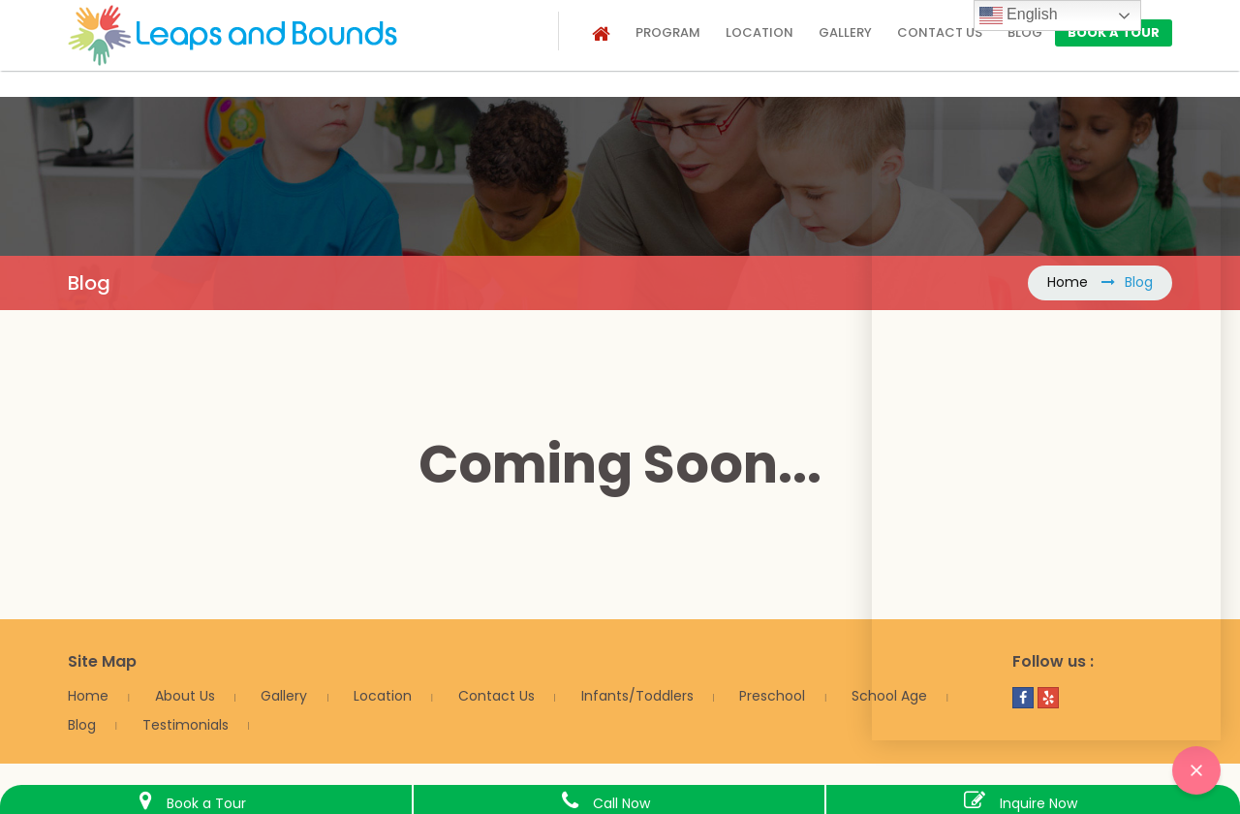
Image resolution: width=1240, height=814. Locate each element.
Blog (1025, 32)
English (1018, 15)
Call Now (621, 803)
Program (668, 32)
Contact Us (496, 695)
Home (88, 695)
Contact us (939, 32)
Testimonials (185, 725)
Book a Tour (1114, 32)
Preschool (772, 695)
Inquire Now (1038, 803)
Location (759, 32)
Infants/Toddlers (637, 695)
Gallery (845, 32)
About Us (185, 695)
